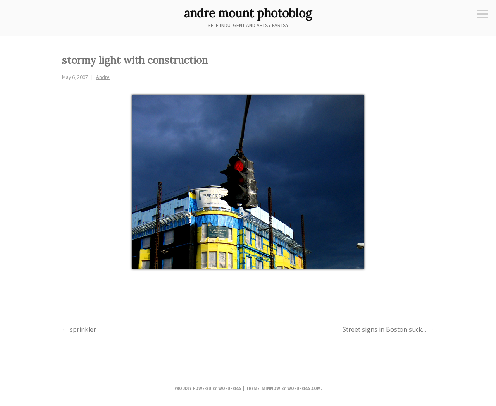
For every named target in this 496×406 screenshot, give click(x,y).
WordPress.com (304, 388)
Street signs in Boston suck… (388, 329)
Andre (103, 77)
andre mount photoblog (248, 13)
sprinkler (79, 329)
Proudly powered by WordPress (207, 388)
